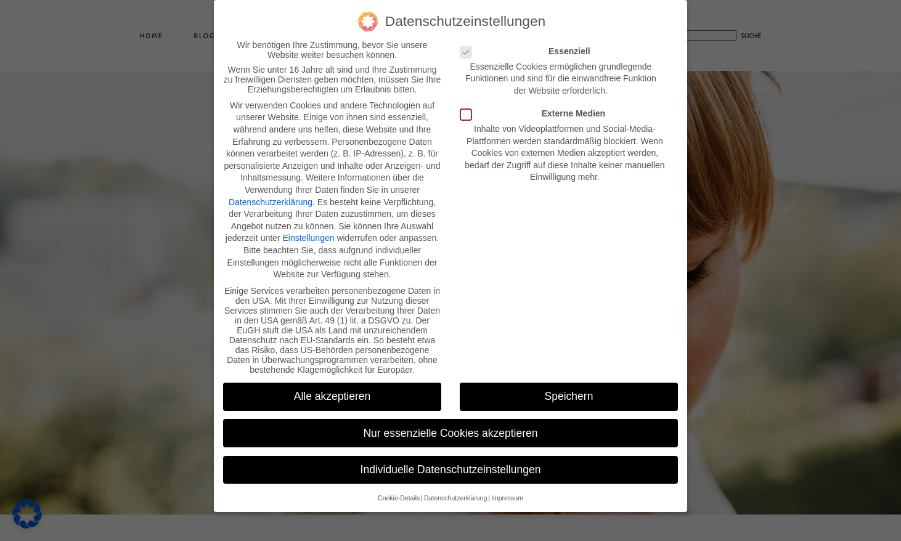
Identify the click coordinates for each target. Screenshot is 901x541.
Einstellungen (308, 238)
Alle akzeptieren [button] (332, 396)
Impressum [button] (507, 498)
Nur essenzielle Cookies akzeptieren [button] (450, 433)
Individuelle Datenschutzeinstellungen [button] (451, 469)
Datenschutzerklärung (270, 202)
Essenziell (529, 51)
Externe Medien (536, 113)
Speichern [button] (569, 396)
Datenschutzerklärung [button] (455, 498)
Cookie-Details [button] (399, 498)
